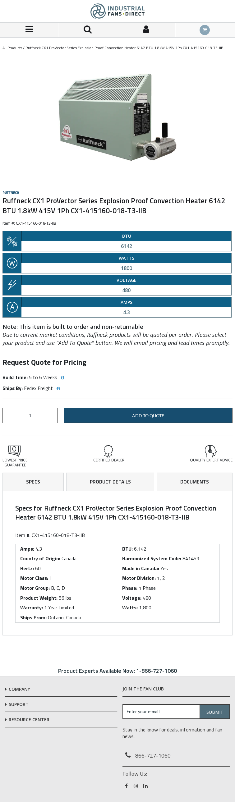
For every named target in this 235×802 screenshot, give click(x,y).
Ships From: (33, 617)
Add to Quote (148, 415)
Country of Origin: (40, 558)
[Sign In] (146, 30)
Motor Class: (34, 578)
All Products (12, 48)
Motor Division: (139, 578)
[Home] (117, 11)
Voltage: (131, 598)
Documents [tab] (194, 481)
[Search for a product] (87, 30)
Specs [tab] (33, 481)
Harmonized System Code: (151, 558)
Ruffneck (10, 192)
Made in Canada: (140, 568)
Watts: (130, 607)
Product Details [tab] (110, 481)
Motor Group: (35, 588)
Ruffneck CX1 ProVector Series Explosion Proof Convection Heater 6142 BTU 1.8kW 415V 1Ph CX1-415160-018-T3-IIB (124, 48)
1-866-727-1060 (156, 671)
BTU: (127, 548)
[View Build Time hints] (62, 378)
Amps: (27, 548)
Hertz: (27, 568)
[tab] (117, 563)
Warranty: (31, 607)
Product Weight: (39, 598)
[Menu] (29, 30)
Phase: (129, 588)
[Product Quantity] (30, 415)
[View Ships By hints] (58, 388)
